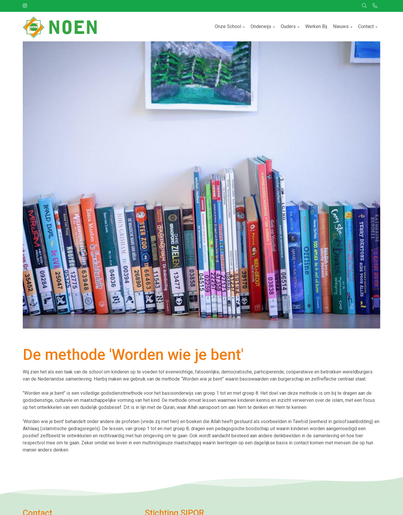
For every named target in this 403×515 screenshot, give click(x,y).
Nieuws (341, 26)
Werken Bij (316, 26)
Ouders (288, 26)
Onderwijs (261, 26)
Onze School (228, 26)
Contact (366, 26)
